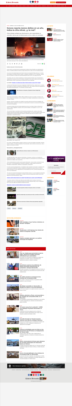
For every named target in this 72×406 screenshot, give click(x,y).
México (17, 5)
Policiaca (13, 5)
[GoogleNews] (38, 375)
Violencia (14, 208)
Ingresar (53, 2)
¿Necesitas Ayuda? (36, 372)
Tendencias (44, 5)
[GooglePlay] (43, 375)
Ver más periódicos (61, 2)
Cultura (39, 5)
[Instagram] (38, 2)
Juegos (62, 5)
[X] (33, 2)
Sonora (9, 208)
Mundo (20, 5)
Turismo (54, 5)
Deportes (58, 5)
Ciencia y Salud (49, 5)
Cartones (32, 5)
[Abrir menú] (6, 6)
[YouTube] (35, 2)
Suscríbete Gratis (56, 173)
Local (10, 5)
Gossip (36, 5)
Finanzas (24, 5)
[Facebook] (30, 2)
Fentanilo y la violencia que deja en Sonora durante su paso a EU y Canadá (26, 82)
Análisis (27, 5)
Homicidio (20, 208)
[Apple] (41, 375)
